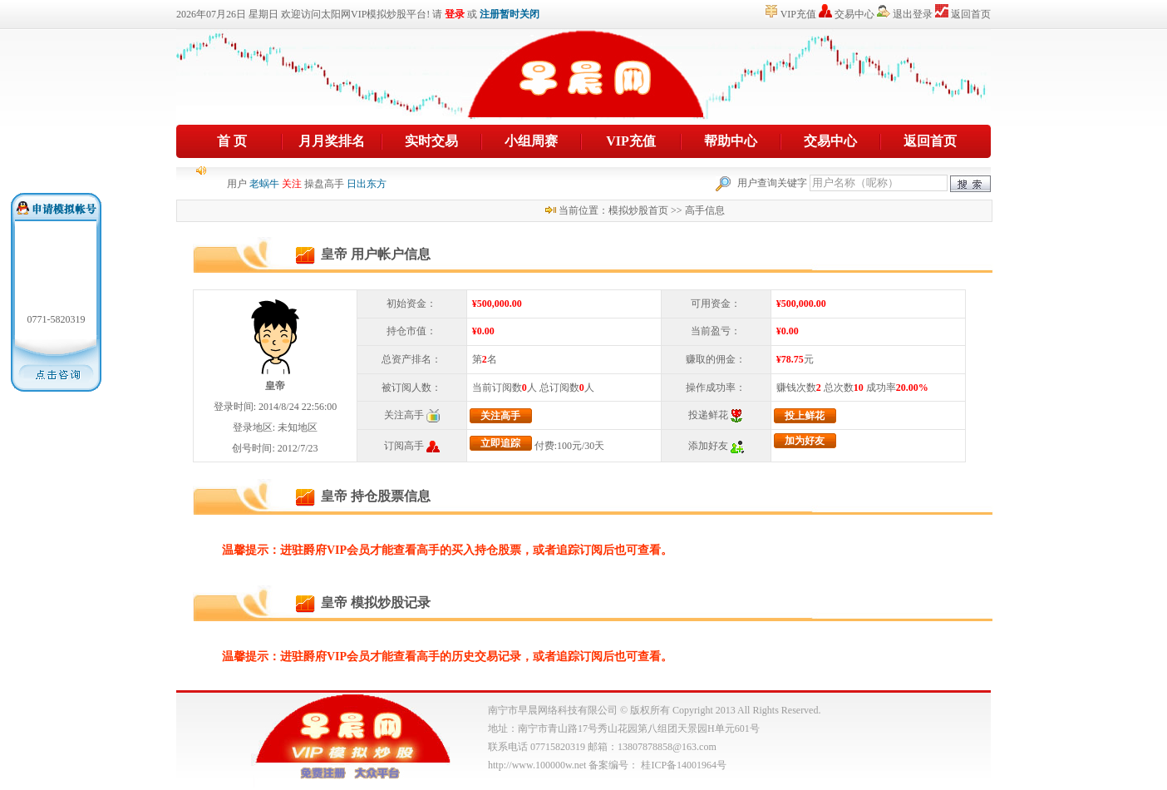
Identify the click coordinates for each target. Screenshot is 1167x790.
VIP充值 (798, 14)
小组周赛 (531, 141)
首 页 (232, 141)
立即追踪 (500, 443)
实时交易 (431, 141)
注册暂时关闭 (509, 14)
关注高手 (500, 416)
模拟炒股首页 (638, 210)
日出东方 (367, 185)
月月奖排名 (331, 141)
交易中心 (854, 14)
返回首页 (971, 14)
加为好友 (805, 441)
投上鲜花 (805, 416)
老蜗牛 (264, 185)
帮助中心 (730, 141)
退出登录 (913, 14)
